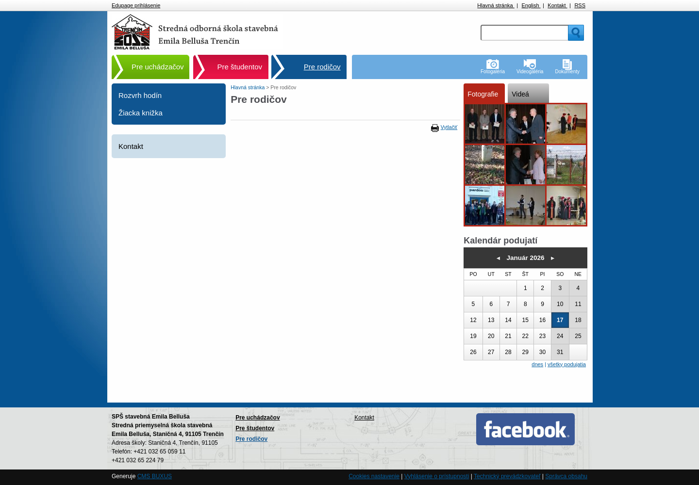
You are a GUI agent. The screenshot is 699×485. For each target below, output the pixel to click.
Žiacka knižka (140, 113)
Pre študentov (240, 67)
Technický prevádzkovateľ (507, 476)
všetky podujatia (567, 364)
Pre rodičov (322, 67)
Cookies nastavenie (374, 476)
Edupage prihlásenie (136, 5)
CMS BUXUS (154, 476)
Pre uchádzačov (158, 67)
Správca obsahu (566, 476)
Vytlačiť (449, 127)
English (530, 5)
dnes (537, 364)
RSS (579, 5)
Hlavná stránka (495, 5)
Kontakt (557, 5)
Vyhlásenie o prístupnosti (436, 476)
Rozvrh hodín (140, 95)
